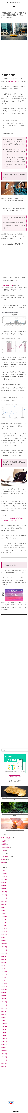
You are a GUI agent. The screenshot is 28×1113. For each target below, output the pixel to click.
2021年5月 (4, 977)
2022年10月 (4, 925)
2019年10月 (4, 1035)
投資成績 (3, 850)
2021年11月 (4, 959)
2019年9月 (4, 1038)
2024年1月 (4, 879)
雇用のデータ (12, 81)
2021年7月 (4, 971)
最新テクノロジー (6, 856)
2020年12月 (4, 992)
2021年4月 (4, 980)
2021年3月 (4, 983)
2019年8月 (4, 1041)
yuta (4, 17)
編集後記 (3, 862)
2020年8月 (4, 1005)
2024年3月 (4, 873)
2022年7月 (4, 934)
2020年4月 (4, 1017)
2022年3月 (4, 947)
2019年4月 (4, 1054)
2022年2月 (4, 950)
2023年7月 (4, 898)
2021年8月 (4, 968)
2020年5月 (4, 1014)
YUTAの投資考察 (5, 838)
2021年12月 (4, 956)
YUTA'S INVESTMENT (14, 1111)
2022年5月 (4, 940)
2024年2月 (4, 876)
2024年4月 (4, 870)
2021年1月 (4, 989)
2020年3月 (4, 1020)
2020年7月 (4, 1008)
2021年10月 (4, 962)
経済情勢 (3, 859)
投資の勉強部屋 (5, 847)
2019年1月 (4, 1063)
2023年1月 (4, 916)
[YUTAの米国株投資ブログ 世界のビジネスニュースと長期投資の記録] (14, 2)
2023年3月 (4, 910)
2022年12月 (4, 919)
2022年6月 (4, 937)
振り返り (3, 853)
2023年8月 (4, 895)
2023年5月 (4, 904)
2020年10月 (4, 999)
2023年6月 (4, 901)
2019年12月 (4, 1029)
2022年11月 (4, 922)
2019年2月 (4, 1060)
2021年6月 (4, 974)
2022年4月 (4, 944)
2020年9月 (4, 1002)
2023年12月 (4, 882)
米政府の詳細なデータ (7, 285)
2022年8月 (4, 931)
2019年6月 (4, 1047)
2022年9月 (4, 928)
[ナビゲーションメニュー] (14, 6)
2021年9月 (4, 965)
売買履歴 (3, 844)
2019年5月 (4, 1051)
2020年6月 (4, 1011)
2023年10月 (4, 888)
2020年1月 (4, 1026)
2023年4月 (4, 907)
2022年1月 (4, 953)
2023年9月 (4, 892)
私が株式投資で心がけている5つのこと (15, 830)
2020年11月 (4, 995)
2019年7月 (4, 1044)
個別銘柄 (3, 841)
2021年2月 (4, 986)
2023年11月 (4, 885)
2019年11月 (4, 1032)
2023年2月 (4, 913)
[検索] (13, 750)
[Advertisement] (14, 59)
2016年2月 (4, 1066)
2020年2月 (4, 1023)
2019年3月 (4, 1057)
